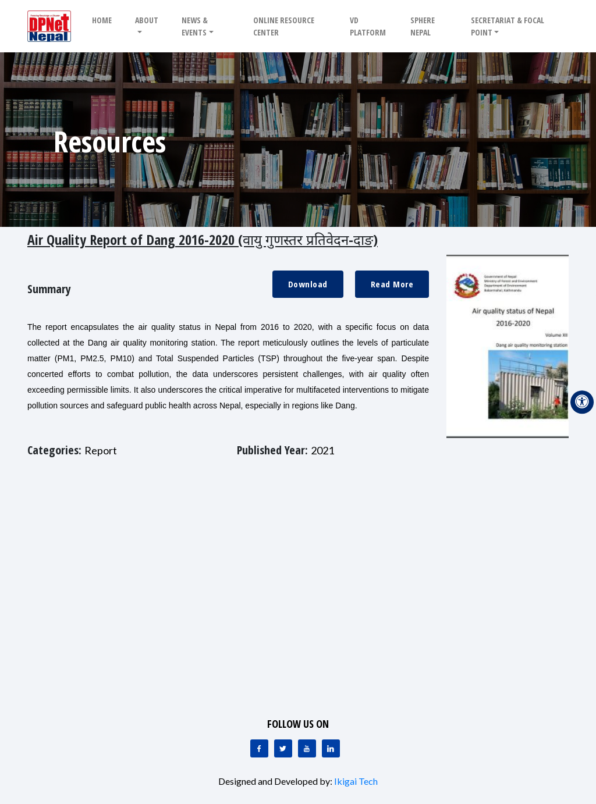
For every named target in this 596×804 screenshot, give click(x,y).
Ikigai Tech (356, 781)
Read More (392, 284)
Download (308, 284)
